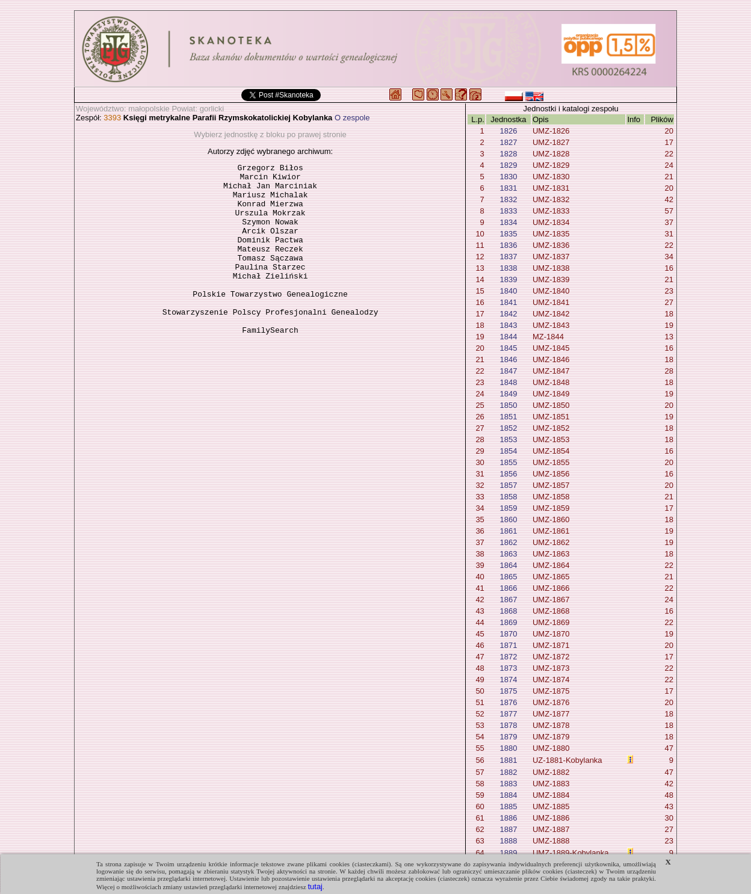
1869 (508, 622)
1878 (508, 725)
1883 (508, 783)
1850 (508, 405)
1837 (508, 256)
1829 (508, 165)
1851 (508, 416)
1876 (508, 702)
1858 (508, 496)
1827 (508, 142)
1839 (508, 279)
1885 (508, 806)
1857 (508, 485)
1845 (508, 348)
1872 (508, 656)
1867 (508, 599)
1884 (508, 795)
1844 (508, 336)
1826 (508, 130)
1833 (508, 210)
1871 (508, 645)
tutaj (315, 886)
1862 (508, 542)
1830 (508, 176)
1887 (508, 829)
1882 (508, 772)
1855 (508, 462)
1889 (508, 852)
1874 (508, 679)
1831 (508, 188)
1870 (508, 633)
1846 (508, 359)
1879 (508, 736)
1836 (508, 245)
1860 (508, 519)
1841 (508, 302)
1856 (508, 473)
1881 (508, 760)
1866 (508, 588)
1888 (508, 840)
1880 (508, 748)
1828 (508, 153)
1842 (508, 313)
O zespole (352, 117)
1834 (508, 222)
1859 (508, 508)
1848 (508, 382)
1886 (508, 817)
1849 (508, 393)
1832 (508, 199)
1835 (508, 233)
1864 (508, 565)
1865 (508, 576)
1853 (508, 439)
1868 (508, 610)
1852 (508, 428)
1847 (508, 370)
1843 (508, 325)
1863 (508, 553)
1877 (508, 713)
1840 (508, 290)
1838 (508, 268)
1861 (508, 530)
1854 (508, 450)
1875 (508, 690)
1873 (508, 668)
